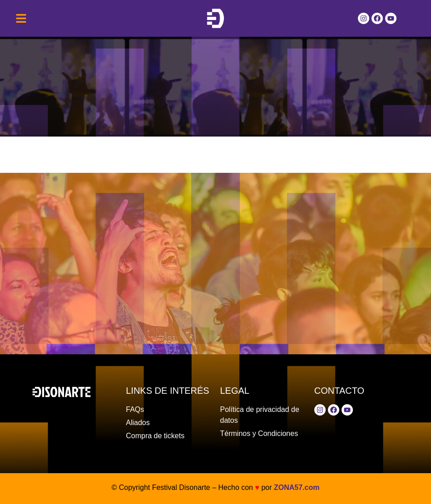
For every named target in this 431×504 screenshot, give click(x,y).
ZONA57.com (296, 487)
